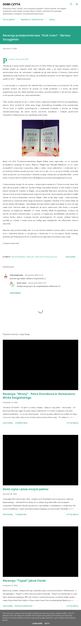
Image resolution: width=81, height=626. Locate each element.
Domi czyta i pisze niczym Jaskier (26, 489)
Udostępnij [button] (70, 257)
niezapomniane (18, 257)
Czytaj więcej (72, 423)
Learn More (37, 623)
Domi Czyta (11, 4)
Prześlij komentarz (23, 606)
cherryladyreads (16, 275)
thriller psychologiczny (45, 257)
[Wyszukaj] (71, 4)
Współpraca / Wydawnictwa (32, 19)
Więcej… (52, 19)
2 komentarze (21, 423)
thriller (29, 257)
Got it (47, 623)
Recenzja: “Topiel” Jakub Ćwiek (24, 580)
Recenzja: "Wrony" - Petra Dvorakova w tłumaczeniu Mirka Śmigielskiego (39, 395)
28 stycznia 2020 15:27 (37, 283)
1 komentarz (21, 514)
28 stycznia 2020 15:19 (34, 275)
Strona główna (9, 19)
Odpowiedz (15, 293)
